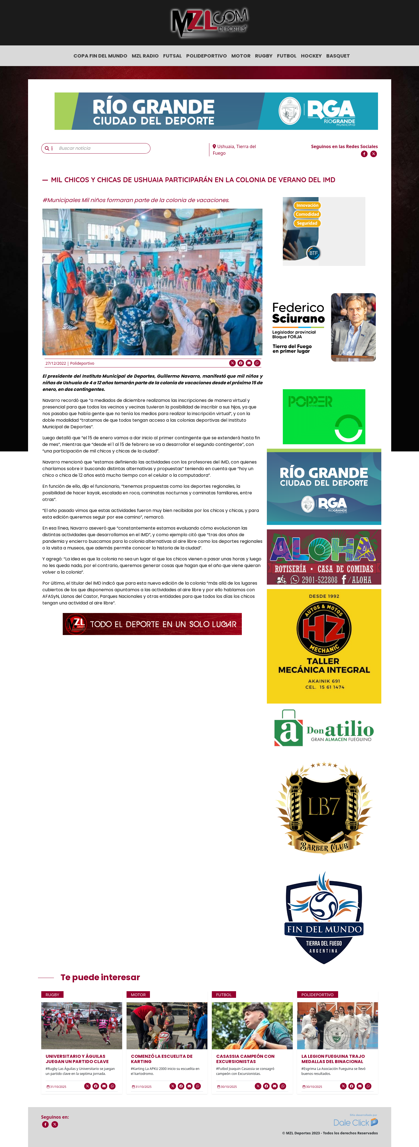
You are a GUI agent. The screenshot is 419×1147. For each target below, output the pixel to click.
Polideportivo (206, 55)
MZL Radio (145, 55)
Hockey (311, 55)
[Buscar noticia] (103, 148)
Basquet (338, 55)
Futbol (287, 55)
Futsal (172, 55)
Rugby (264, 55)
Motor (241, 55)
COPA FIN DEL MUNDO (100, 55)
